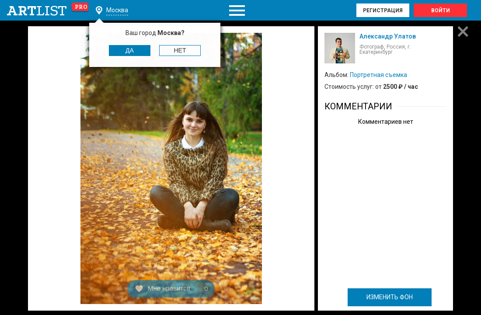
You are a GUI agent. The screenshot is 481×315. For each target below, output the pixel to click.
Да (129, 50)
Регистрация (383, 10)
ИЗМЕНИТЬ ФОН (389, 297)
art (48, 10)
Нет (180, 50)
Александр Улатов (387, 36)
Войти (440, 10)
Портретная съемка (378, 74)
